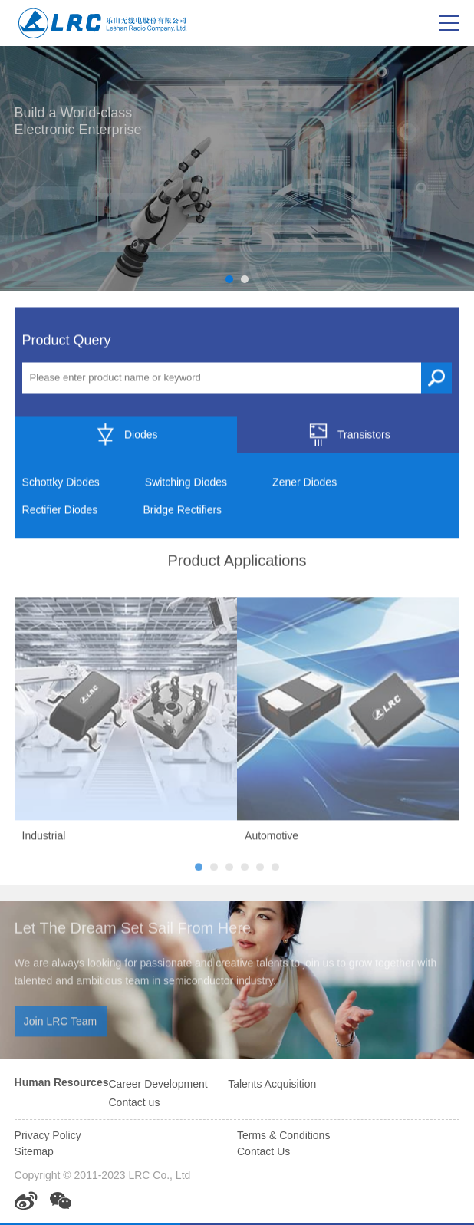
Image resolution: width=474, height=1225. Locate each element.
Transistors (348, 434)
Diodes (126, 434)
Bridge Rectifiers (182, 510)
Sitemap (34, 1151)
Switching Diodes (186, 482)
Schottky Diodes (61, 482)
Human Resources (62, 1082)
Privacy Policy (48, 1135)
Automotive (271, 838)
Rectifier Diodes (60, 510)
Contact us (134, 1102)
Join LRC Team (60, 1024)
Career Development (157, 1084)
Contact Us (263, 1151)
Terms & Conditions (283, 1135)
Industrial (44, 838)
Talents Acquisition (272, 1084)
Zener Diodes (304, 482)
